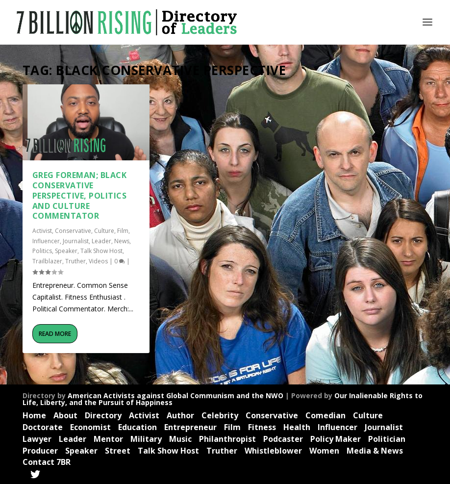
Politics (42, 251)
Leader (101, 241)
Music (180, 438)
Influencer (46, 241)
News (121, 241)
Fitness (262, 427)
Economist (90, 427)
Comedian (325, 415)
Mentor (108, 438)
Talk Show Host (101, 251)
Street (117, 450)
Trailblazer (47, 261)
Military (146, 438)
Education (137, 427)
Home (34, 415)
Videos (98, 261)
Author (180, 415)
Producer (40, 450)
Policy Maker (335, 438)
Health (296, 427)
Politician (386, 438)
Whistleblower (273, 450)
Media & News (375, 450)
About (65, 415)
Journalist (76, 241)
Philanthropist (227, 438)
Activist (42, 231)
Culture (104, 231)
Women (324, 450)
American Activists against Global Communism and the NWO (175, 395)
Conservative (73, 231)
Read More (55, 334)
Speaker (66, 251)
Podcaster (283, 438)
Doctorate (43, 427)
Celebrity (219, 415)
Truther (75, 261)
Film (122, 231)
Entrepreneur (190, 427)
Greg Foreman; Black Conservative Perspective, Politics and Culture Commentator (79, 195)
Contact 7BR (47, 462)
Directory (103, 415)
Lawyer (37, 438)
